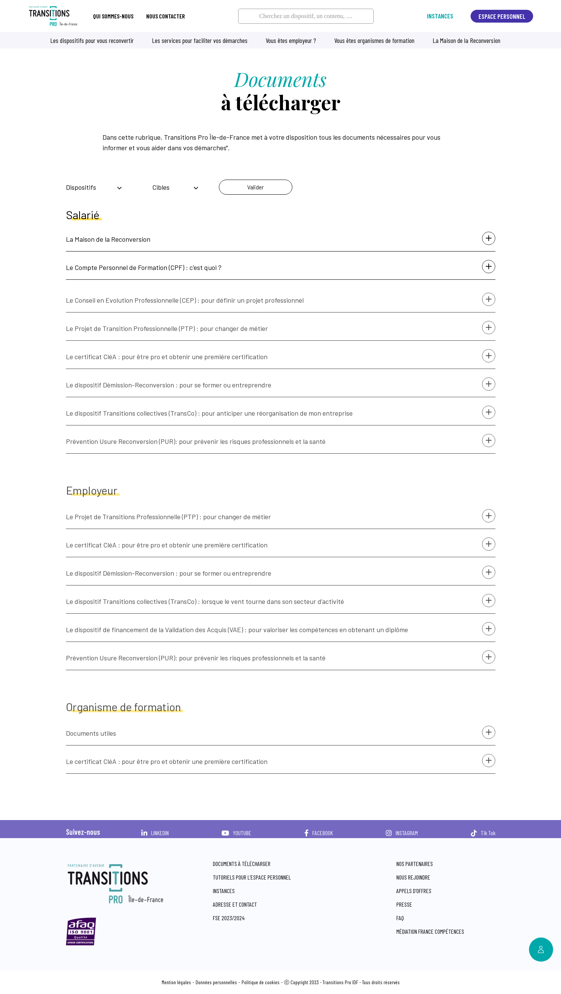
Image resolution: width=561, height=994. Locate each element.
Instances (440, 16)
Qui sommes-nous (113, 16)
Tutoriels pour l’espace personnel (252, 877)
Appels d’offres (413, 890)
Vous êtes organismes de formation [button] (374, 40)
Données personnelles (216, 982)
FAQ (400, 917)
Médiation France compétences (430, 931)
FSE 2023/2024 (229, 917)
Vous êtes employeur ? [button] (291, 40)
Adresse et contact (235, 904)
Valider (255, 187)
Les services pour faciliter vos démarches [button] (200, 40)
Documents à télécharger (242, 863)
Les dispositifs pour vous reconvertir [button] (92, 40)
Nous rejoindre (413, 877)
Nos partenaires (414, 863)
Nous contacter (165, 16)
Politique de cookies (261, 982)
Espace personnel (501, 16)
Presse (404, 904)
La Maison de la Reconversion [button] (466, 40)
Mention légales (176, 982)
